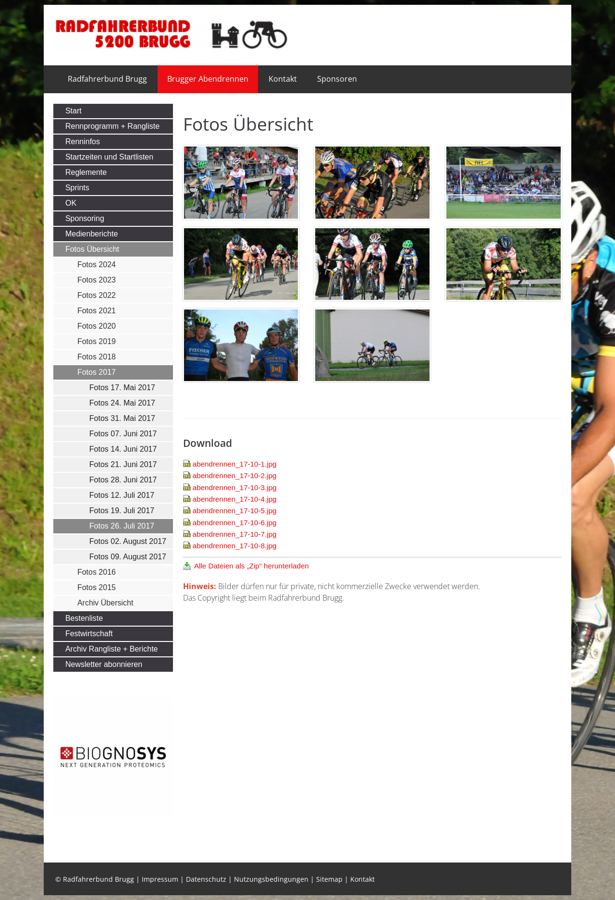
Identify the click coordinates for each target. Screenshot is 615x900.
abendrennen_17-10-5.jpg (235, 510)
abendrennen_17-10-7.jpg (235, 534)
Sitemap (329, 879)
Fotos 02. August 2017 (127, 541)
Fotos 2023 (96, 280)
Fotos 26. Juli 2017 (121, 526)
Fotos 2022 (96, 295)
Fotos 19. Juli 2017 (121, 510)
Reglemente (86, 172)
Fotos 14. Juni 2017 (123, 449)
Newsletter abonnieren (103, 664)
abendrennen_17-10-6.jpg (235, 522)
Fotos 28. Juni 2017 (123, 480)
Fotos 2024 (96, 264)
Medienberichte (91, 234)
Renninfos (82, 141)
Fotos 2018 (96, 357)
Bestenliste (84, 618)
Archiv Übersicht (105, 603)
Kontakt (283, 79)
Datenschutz (206, 879)
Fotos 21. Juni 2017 (123, 464)
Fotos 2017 (96, 372)
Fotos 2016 (96, 572)
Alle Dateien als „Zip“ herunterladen (251, 566)
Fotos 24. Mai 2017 (122, 403)
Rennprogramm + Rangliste (112, 126)
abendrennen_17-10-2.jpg (235, 475)
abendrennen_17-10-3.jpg (235, 487)
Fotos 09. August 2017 (127, 557)
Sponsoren (337, 79)
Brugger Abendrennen (207, 79)
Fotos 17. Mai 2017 (122, 387)
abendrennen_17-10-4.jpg (235, 499)
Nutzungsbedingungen (271, 879)
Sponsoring (84, 218)
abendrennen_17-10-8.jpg (235, 546)
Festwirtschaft (89, 633)
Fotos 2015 (96, 587)
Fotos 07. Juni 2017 (123, 434)
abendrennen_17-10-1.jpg (235, 464)
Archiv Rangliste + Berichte (111, 649)
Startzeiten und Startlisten (109, 157)
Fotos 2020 (96, 326)
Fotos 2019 (96, 341)
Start (73, 111)
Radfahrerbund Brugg (107, 79)
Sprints (77, 188)
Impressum (160, 879)
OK (70, 203)
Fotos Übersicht (92, 249)
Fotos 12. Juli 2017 (121, 495)
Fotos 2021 (96, 311)
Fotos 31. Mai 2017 (122, 418)
